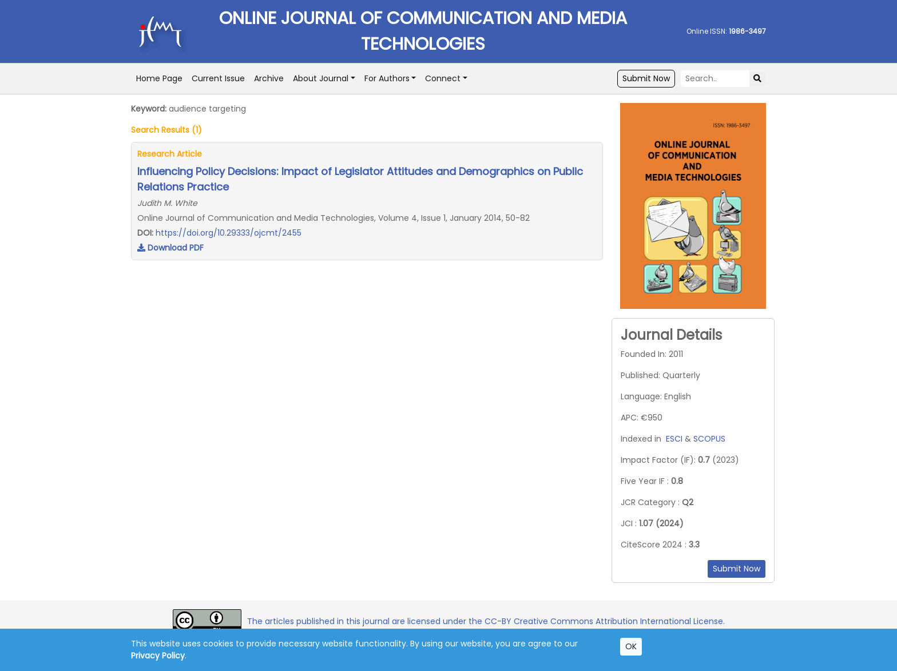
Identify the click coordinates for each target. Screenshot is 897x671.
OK (631, 646)
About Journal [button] (320, 78)
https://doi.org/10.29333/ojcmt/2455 (228, 233)
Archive (269, 78)
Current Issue (218, 78)
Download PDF (170, 247)
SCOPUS (709, 438)
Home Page (159, 78)
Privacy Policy (158, 655)
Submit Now (646, 78)
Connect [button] (443, 78)
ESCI (674, 438)
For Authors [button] (387, 78)
